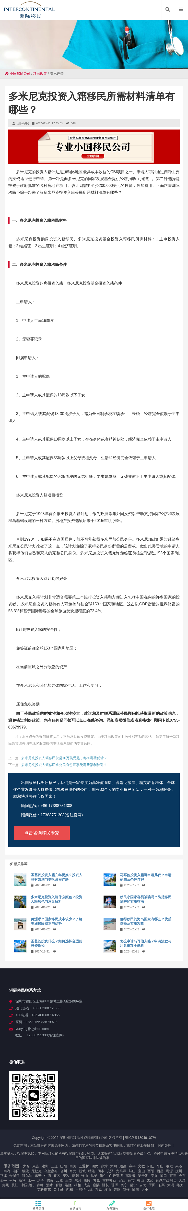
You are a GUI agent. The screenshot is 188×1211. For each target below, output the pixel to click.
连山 (84, 1176)
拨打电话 (149, 1205)
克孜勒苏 (44, 1190)
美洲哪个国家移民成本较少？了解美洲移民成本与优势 (56, 921)
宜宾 (172, 1176)
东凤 (98, 1190)
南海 (6, 1171)
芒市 (131, 1180)
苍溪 (3, 1176)
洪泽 (40, 1180)
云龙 (142, 1185)
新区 (56, 1176)
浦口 (163, 1176)
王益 (68, 1180)
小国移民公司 (17, 74)
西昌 (160, 1171)
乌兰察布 (51, 1171)
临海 (50, 1180)
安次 (66, 1176)
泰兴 (154, 1176)
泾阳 (16, 1171)
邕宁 (133, 1185)
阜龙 (73, 1171)
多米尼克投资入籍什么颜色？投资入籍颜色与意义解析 (56, 899)
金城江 (14, 1176)
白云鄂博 (116, 1176)
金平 (3, 1180)
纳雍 (169, 1166)
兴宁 (124, 1185)
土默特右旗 (84, 1190)
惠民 (87, 1180)
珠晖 (114, 1185)
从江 (15, 1185)
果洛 (178, 1166)
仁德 (47, 1176)
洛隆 (68, 1185)
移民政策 (40, 74)
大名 (26, 1166)
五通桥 (84, 1166)
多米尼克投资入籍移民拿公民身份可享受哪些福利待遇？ (64, 765)
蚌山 (132, 1171)
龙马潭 (121, 1171)
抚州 (178, 1171)
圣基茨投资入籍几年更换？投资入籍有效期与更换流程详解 (56, 877)
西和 (69, 1190)
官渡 (59, 1185)
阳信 (150, 1166)
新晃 (22, 1180)
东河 (77, 1180)
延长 (105, 1185)
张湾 (104, 1166)
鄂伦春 (130, 1176)
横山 (107, 1190)
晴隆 (91, 1171)
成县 (86, 1185)
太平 (31, 1180)
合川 (63, 1171)
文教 (141, 1166)
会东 (182, 1176)
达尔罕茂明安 (166, 1180)
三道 (54, 1166)
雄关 (179, 1185)
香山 (140, 1180)
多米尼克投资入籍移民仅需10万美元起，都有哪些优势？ (64, 758)
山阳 (63, 1166)
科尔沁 (27, 1176)
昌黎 (94, 1176)
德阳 (75, 1176)
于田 (152, 1185)
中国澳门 (28, 1185)
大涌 (170, 1185)
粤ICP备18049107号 (140, 1138)
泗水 (49, 1185)
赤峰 (40, 1185)
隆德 (135, 1190)
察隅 (96, 1185)
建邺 (45, 1166)
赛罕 (132, 1166)
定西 (121, 1180)
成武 (149, 1180)
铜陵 (25, 1171)
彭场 (5, 1185)
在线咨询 (76, 1205)
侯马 (12, 1180)
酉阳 (150, 1171)
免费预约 (112, 1205)
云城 (59, 1180)
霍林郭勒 (109, 1180)
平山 (160, 1166)
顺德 (122, 1166)
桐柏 (77, 1185)
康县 (35, 1166)
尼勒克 (36, 1171)
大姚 (113, 1166)
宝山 (141, 1171)
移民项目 (39, 1205)
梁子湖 (143, 1176)
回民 (95, 1166)
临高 (161, 1185)
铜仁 (103, 1176)
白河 (73, 1166)
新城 (82, 1171)
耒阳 (117, 1190)
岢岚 (96, 1180)
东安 (38, 1176)
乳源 (169, 1171)
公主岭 (58, 1190)
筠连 (126, 1190)
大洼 (182, 1180)
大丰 (144, 1190)
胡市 (100, 1171)
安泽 (110, 1171)
